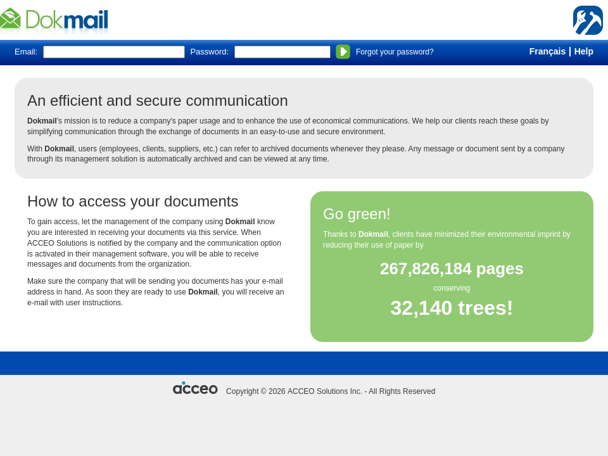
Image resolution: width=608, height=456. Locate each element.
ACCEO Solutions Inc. (325, 391)
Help (583, 51)
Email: (26, 51)
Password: (209, 51)
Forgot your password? (395, 52)
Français (547, 51)
